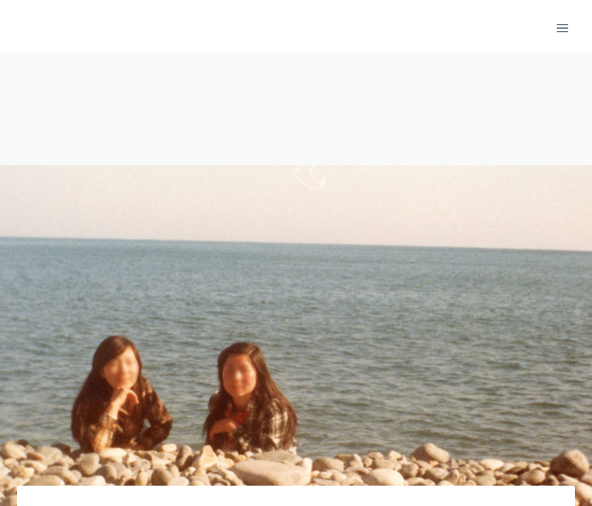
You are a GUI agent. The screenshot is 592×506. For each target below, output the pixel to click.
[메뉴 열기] (562, 28)
